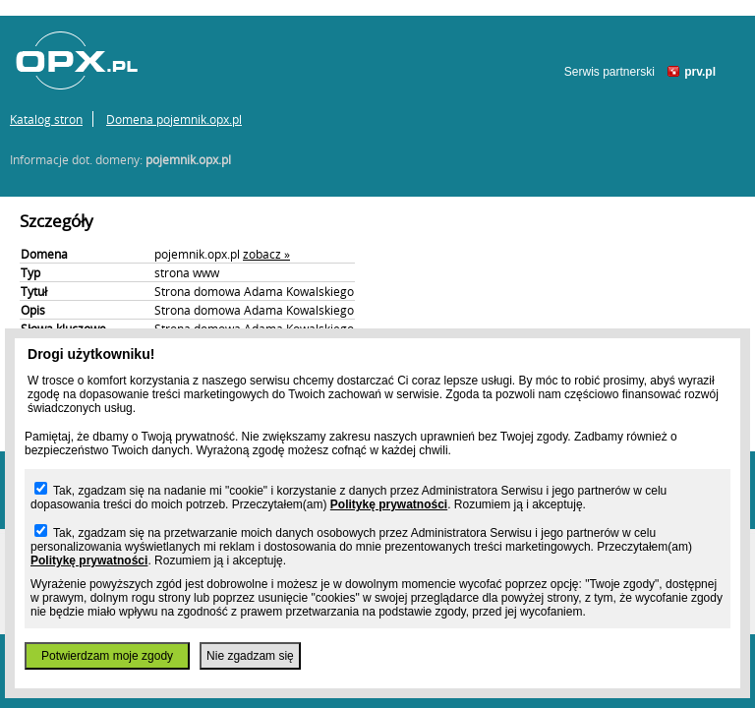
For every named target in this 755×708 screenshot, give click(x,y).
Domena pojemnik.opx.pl (174, 119)
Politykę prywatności (388, 504)
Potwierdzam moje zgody (107, 656)
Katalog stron (46, 119)
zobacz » (266, 254)
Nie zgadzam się (250, 656)
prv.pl (700, 72)
